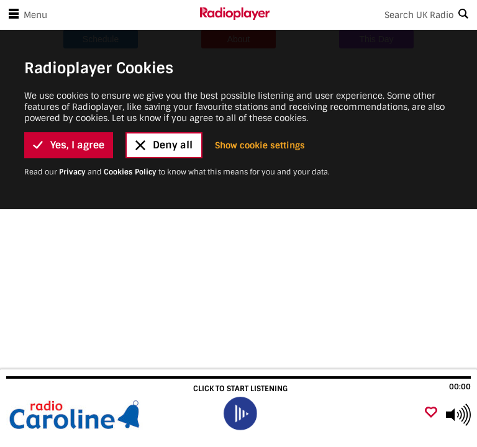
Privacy (72, 128)
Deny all (164, 101)
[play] (239, 413)
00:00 (460, 387)
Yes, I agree (68, 101)
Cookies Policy (130, 128)
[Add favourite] (431, 413)
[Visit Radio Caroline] (76, 414)
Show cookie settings (260, 101)
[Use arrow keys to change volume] (458, 414)
